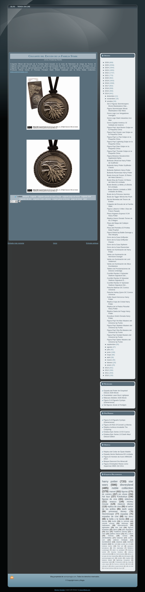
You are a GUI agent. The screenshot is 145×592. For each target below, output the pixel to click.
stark (85, 199)
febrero (110, 363)
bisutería (26, 196)
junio (109, 352)
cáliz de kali (129, 566)
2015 (107, 91)
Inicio (55, 243)
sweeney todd (107, 562)
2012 (107, 370)
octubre (110, 101)
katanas (120, 538)
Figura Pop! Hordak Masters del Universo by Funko (119, 336)
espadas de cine (110, 516)
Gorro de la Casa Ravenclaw (118, 247)
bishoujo (125, 523)
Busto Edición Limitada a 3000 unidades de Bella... (119, 190)
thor (107, 532)
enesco (113, 501)
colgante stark (86, 196)
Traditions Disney (120, 532)
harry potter (110, 481)
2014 (107, 93)
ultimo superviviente (117, 566)
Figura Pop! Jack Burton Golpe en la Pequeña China (120, 128)
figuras (125, 491)
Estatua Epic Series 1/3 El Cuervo (117, 432)
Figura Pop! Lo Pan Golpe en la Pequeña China (119, 138)
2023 (107, 70)
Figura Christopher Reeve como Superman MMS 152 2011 (116, 465)
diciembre (111, 96)
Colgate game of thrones (61, 199)
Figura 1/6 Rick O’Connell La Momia (118, 425)
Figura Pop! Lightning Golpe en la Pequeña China (120, 143)
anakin (120, 558)
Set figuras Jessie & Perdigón (115, 405)
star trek (118, 527)
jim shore (123, 494)
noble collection (122, 487)
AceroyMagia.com (85, 590)
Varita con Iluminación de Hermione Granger (116, 255)
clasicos (119, 542)
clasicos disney (125, 504)
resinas (111, 536)
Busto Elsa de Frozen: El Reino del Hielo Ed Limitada (119, 181)
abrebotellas (107, 538)
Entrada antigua (92, 243)
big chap (128, 562)
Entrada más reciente (16, 243)
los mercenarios (119, 554)
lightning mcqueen (123, 560)
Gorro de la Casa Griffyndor (117, 237)
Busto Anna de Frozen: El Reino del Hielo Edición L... (119, 176)
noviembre (111, 99)
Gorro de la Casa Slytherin (117, 245)
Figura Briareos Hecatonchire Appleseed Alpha (118, 157)
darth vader (127, 509)
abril (109, 357)
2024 (107, 68)
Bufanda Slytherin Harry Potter (118, 170)
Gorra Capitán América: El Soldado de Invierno (117, 124)
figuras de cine (109, 499)
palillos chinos (115, 534)
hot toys (106, 496)
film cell (114, 544)
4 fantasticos (119, 562)
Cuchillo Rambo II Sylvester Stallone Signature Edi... (117, 274)
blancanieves (123, 525)
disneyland (126, 484)
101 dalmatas (118, 548)
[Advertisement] (28, 223)
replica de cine (114, 506)
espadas (124, 514)
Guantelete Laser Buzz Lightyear (116, 395)
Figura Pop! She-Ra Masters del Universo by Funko (119, 331)
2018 (107, 83)
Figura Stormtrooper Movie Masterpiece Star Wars (117, 110)
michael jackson (109, 568)
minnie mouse (108, 523)
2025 (107, 65)
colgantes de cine (25, 199)
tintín (129, 564)
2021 (107, 75)
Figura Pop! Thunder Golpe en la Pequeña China (119, 152)
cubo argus (105, 564)
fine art (120, 546)
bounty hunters (117, 552)
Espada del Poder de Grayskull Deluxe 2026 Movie (116, 392)
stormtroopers (126, 556)
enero (109, 365)
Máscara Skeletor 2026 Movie (115, 398)
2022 (107, 73)
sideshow (128, 499)
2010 (107, 375)
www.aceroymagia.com (19, 72)
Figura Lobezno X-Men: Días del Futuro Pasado (119, 210)
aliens (115, 530)
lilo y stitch (129, 534)
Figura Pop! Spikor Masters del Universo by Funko (119, 341)
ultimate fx (105, 566)
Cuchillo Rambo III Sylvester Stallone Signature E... (118, 279)
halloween (106, 525)
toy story (129, 516)
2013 (107, 368)
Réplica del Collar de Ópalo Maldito (117, 452)
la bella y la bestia (115, 519)
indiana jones (107, 546)
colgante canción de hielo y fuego (50, 196)
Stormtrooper (108, 514)
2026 (107, 62)
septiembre (111, 344)
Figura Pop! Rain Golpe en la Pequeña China (118, 147)
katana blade (107, 560)
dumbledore (106, 542)
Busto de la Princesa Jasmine (118, 194)
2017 (107, 86)
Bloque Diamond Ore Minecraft (115, 461)
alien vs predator (118, 550)
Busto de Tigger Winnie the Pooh (119, 197)
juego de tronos (76, 199)
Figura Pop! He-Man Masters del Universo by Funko (119, 322)
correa (124, 536)
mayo (109, 355)
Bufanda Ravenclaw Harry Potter (119, 173)
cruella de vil (125, 544)
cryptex (128, 558)
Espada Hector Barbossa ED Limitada (118, 454)
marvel (112, 491)
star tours (119, 568)
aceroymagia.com (108, 558)
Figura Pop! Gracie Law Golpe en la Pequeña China (120, 133)
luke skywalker (127, 530)
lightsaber (106, 527)
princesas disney (117, 511)
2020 (107, 78)
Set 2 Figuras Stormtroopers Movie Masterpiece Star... (118, 105)
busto (114, 521)
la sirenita (125, 521)
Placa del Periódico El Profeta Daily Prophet (118, 229)
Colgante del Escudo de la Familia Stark (52, 56)
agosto (110, 347)
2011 (107, 373)
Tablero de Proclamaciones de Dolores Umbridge (118, 270)
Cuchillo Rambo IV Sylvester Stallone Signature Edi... (118, 284)
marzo (109, 360)
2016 (107, 88)
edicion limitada (120, 540)
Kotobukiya (122, 496)
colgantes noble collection (42, 199)
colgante (33, 196)
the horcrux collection (118, 564)
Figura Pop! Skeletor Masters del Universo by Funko (119, 326)
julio (109, 350)
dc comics (107, 494)
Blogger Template (60, 590)
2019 (107, 81)
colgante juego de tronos (71, 196)
